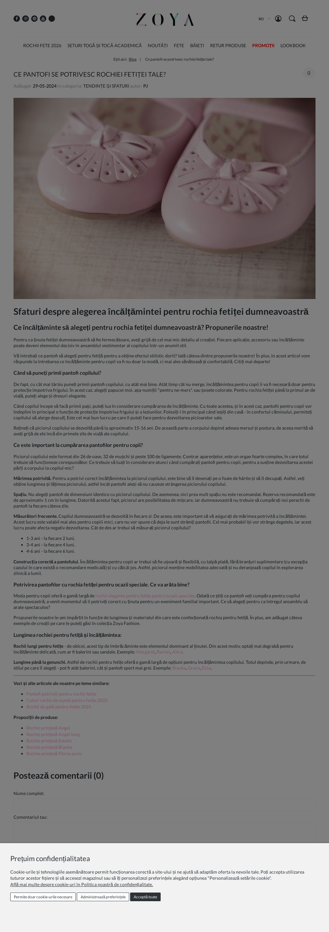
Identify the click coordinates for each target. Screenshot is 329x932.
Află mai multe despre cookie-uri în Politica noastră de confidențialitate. (81, 884)
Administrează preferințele (103, 896)
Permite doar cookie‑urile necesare (43, 896)
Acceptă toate (145, 896)
